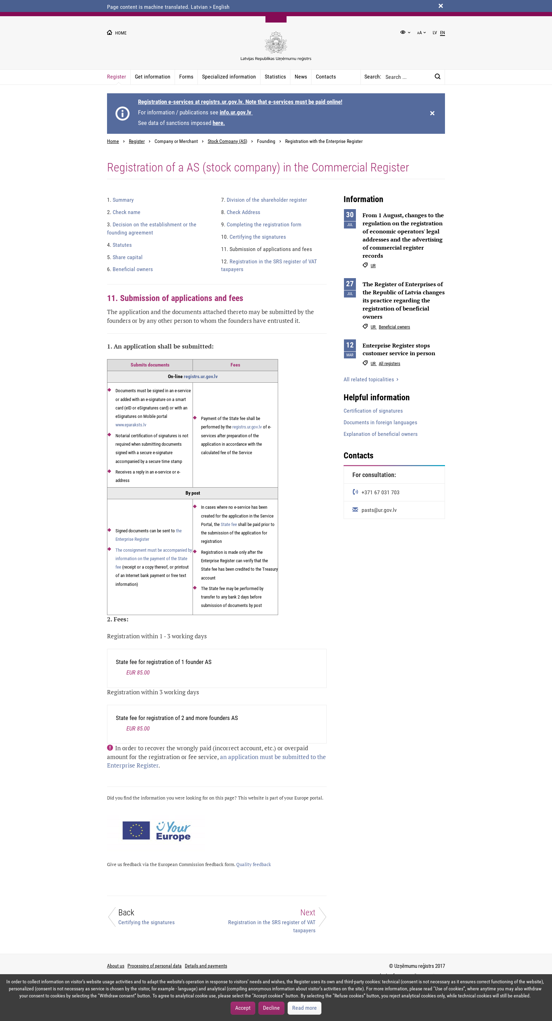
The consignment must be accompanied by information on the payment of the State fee (153, 558)
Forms (186, 76)
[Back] (157, 918)
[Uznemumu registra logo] (276, 49)
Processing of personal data (154, 966)
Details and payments (206, 966)
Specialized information (229, 76)
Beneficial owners (130, 269)
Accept (243, 1007)
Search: (372, 76)
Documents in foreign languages (380, 422)
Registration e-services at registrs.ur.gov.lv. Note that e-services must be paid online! (240, 101)
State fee (229, 524)
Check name (123, 212)
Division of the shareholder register (264, 199)
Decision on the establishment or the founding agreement (151, 228)
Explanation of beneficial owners (381, 434)
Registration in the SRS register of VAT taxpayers (269, 265)
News (301, 76)
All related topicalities (369, 379)
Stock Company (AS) (227, 141)
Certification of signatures (373, 410)
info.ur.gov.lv (236, 112)
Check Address (240, 212)
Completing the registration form (261, 224)
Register (116, 76)
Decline (271, 1007)
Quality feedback (253, 864)
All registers (389, 363)
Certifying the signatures (253, 236)
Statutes (119, 245)
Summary (120, 199)
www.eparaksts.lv (130, 424)
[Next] (276, 920)
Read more (304, 1007)
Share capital (125, 257)
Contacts (326, 76)
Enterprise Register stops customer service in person (399, 349)
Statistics (275, 76)
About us (115, 966)
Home (113, 141)
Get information (152, 76)
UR (373, 265)
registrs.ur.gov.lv (201, 376)
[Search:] (438, 77)
